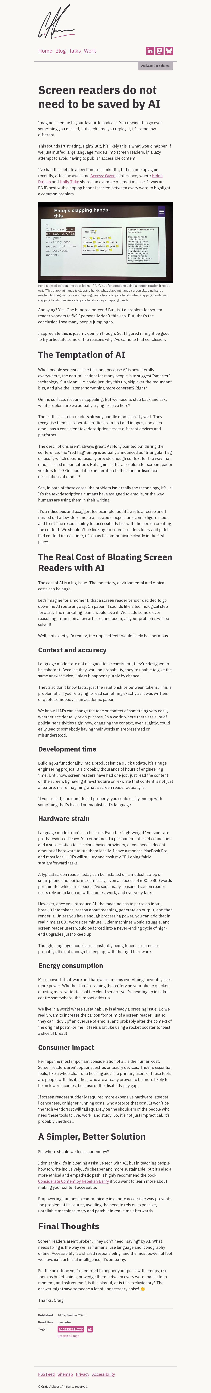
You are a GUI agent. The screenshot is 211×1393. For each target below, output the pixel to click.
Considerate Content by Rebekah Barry (73, 1181)
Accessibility (103, 1374)
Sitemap (65, 1374)
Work (90, 50)
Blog (60, 50)
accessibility (71, 1329)
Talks (75, 50)
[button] (150, 51)
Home (45, 50)
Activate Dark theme (155, 66)
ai (90, 1329)
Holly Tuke (69, 181)
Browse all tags (68, 1336)
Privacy (82, 1374)
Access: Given (102, 175)
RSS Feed (46, 1374)
